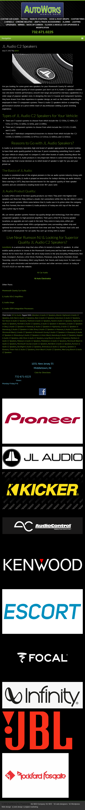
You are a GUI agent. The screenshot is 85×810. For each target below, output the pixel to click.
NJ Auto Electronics (42, 278)
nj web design (17, 807)
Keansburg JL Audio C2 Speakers (63, 335)
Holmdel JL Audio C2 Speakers (28, 324)
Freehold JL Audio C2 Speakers (38, 321)
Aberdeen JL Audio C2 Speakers (43, 315)
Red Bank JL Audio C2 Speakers (59, 344)
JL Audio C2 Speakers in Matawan (50, 329)
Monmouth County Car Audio (14, 290)
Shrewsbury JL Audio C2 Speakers (54, 346)
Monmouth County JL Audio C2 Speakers (32, 344)
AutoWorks (6, 247)
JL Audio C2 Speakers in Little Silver (24, 329)
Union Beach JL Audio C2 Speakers (48, 349)
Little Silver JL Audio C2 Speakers (31, 338)
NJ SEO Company (38, 804)
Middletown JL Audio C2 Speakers (53, 341)
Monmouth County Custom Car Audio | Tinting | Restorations (42, 10)
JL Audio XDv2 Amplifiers (12, 296)
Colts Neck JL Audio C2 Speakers (22, 318)
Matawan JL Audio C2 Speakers (28, 341)
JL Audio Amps (8, 302)
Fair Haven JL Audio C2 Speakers (14, 321)
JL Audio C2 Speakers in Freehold (20, 326)
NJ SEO (49, 804)
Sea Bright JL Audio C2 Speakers (29, 346)
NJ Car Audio (42, 272)
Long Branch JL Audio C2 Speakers (57, 338)
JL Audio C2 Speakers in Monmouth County (32, 332)
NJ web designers (61, 804)
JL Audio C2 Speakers (19, 46)
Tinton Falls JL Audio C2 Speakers (22, 349)
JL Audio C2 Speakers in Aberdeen (53, 324)
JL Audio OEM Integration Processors (17, 308)
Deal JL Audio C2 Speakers (44, 318)
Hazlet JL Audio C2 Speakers (61, 321)
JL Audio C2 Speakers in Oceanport (62, 332)
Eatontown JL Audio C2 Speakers (67, 318)
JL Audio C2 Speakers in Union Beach (37, 335)
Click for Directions (43, 372)
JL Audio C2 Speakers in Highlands (47, 326)
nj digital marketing (30, 807)
